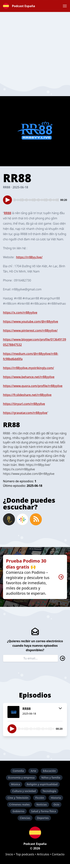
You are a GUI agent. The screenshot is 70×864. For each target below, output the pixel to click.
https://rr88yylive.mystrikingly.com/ (28, 368)
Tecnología (49, 791)
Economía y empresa (21, 777)
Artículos (43, 854)
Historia (56, 797)
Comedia (18, 771)
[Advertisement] (35, 47)
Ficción (39, 797)
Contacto (58, 854)
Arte (33, 771)
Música (15, 784)
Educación (49, 771)
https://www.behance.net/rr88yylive (28, 377)
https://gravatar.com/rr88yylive (25, 413)
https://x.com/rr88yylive (20, 312)
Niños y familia (50, 777)
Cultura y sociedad (24, 791)
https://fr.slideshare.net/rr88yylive (27, 395)
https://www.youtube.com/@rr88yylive (30, 321)
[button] (65, 6)
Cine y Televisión (18, 797)
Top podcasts (25, 854)
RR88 (7, 213)
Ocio (56, 804)
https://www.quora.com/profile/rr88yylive (33, 386)
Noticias (41, 804)
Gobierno (18, 811)
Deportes (43, 818)
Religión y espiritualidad (42, 784)
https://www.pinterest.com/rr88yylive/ (30, 330)
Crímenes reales (19, 804)
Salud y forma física (43, 811)
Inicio (9, 854)
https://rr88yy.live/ (29, 257)
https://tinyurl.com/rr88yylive (24, 404)
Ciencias (25, 818)
